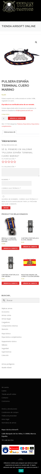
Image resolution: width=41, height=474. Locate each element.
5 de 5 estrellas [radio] (14, 162)
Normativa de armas (9, 423)
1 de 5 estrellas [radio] (3, 162)
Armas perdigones (8, 364)
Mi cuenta (5, 387)
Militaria (4, 345)
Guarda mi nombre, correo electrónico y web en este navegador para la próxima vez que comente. (20, 201)
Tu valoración (9, 167)
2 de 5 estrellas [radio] (6, 162)
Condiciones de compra (10, 412)
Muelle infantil (6, 367)
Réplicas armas (7, 308)
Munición (5, 329)
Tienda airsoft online (9, 394)
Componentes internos (10, 326)
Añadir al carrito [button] (10, 248)
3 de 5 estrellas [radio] (9, 162)
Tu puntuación (9, 159)
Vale (21, 471)
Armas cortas (6, 315)
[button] (36, 42)
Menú (37, 17)
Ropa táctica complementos (12, 337)
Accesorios (5, 312)
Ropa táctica (27, 124)
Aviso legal (5, 419)
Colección (5, 355)
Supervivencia (6, 352)
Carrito (4, 391)
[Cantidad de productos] (5, 118)
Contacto (5, 398)
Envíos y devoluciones (9, 409)
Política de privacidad (9, 416)
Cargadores (6, 322)
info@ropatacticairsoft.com (24, 110)
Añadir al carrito (17, 118)
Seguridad (5, 348)
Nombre (6, 180)
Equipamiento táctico (9, 341)
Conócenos (6, 401)
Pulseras (20, 124)
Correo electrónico (11, 188)
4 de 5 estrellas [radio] (11, 162)
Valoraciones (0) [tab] (9, 132)
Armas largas (6, 319)
